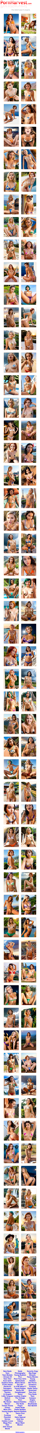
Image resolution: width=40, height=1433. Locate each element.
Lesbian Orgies (20, 1396)
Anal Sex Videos (20, 1420)
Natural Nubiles (20, 1402)
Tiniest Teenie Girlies (7, 1407)
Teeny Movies (32, 1377)
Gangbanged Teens (20, 1393)
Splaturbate (20, 1381)
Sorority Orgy (32, 1371)
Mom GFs (7, 1409)
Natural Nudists (20, 1411)
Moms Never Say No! (20, 1384)
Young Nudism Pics (20, 1376)
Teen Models (7, 1375)
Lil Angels (7, 1394)
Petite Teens (32, 1388)
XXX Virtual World (7, 1428)
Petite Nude (20, 1408)
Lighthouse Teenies (7, 1391)
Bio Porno (32, 1383)
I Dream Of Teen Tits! (7, 1378)
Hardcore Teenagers (7, 1387)
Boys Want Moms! (20, 1424)
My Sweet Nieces (7, 1403)
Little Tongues (7, 1396)
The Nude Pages (20, 1405)
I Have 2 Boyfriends (32, 1403)
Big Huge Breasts (32, 1374)
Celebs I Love (7, 1421)
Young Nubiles (32, 1380)
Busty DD (20, 1390)
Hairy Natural (20, 1417)
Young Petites (20, 1388)
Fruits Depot (7, 1385)
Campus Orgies (32, 1399)
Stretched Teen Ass (32, 1391)
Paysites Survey (7, 1418)
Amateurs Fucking (32, 1385)
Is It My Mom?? (20, 1386)
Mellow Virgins (7, 1399)
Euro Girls (7, 1381)
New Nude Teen (7, 1372)
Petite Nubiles (20, 1409)
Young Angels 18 (7, 1412)
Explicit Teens (7, 1383)
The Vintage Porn (20, 1399)
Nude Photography (20, 1372)
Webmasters (20, 1432)
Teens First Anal (20, 1414)
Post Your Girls (20, 1379)
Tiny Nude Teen (32, 1395)
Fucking (7, 1415)
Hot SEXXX (32, 1406)
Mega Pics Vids (7, 1424)
